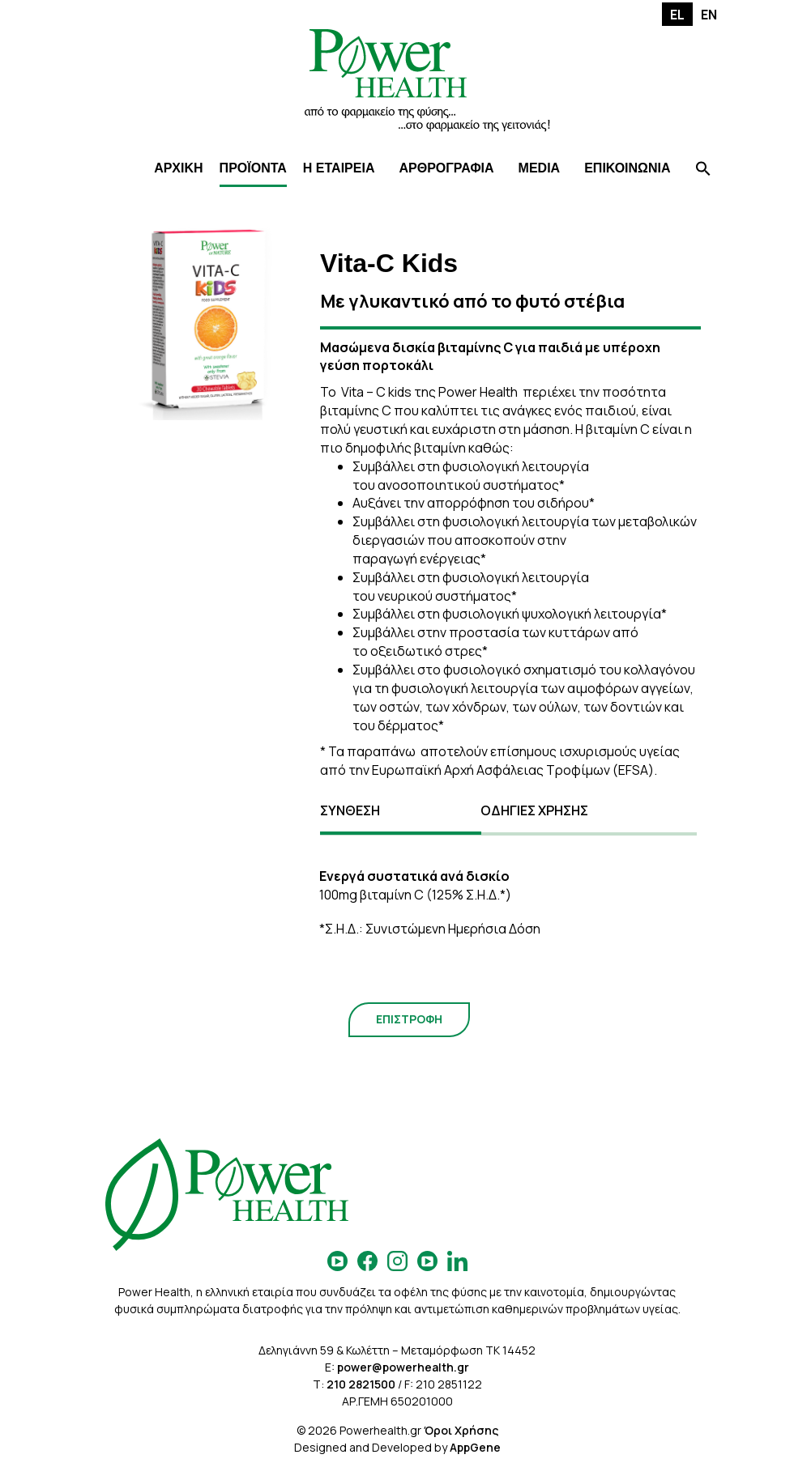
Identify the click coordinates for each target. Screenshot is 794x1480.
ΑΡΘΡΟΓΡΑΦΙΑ (446, 168)
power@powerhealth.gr (403, 1367)
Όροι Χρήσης (461, 1430)
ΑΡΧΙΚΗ (178, 168)
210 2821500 (361, 1384)
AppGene (475, 1447)
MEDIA (540, 168)
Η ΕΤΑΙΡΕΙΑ (339, 168)
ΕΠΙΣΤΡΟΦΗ (409, 1019)
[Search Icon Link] (703, 170)
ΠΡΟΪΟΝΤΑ (253, 168)
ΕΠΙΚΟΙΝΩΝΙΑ (627, 168)
